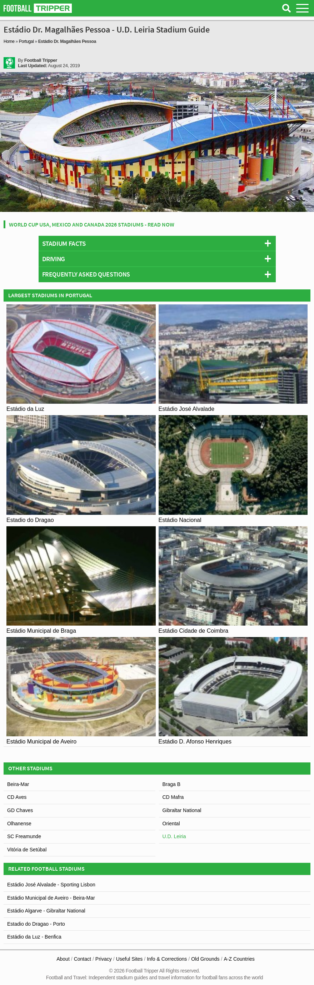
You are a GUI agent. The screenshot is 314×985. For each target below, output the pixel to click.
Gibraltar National (182, 810)
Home (9, 41)
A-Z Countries (239, 959)
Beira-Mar (18, 784)
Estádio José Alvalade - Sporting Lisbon (51, 884)
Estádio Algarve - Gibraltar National (46, 911)
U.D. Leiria (174, 836)
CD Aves (16, 797)
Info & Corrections (167, 959)
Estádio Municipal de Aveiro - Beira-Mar (51, 898)
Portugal (26, 41)
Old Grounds (205, 959)
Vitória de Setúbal (26, 849)
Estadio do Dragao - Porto (36, 924)
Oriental (171, 823)
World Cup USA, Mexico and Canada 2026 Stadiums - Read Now (91, 224)
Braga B (172, 784)
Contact (82, 959)
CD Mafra (173, 797)
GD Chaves (20, 810)
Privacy (103, 959)
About (63, 959)
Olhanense (19, 823)
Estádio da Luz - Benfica (34, 937)
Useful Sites (129, 959)
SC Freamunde (24, 836)
